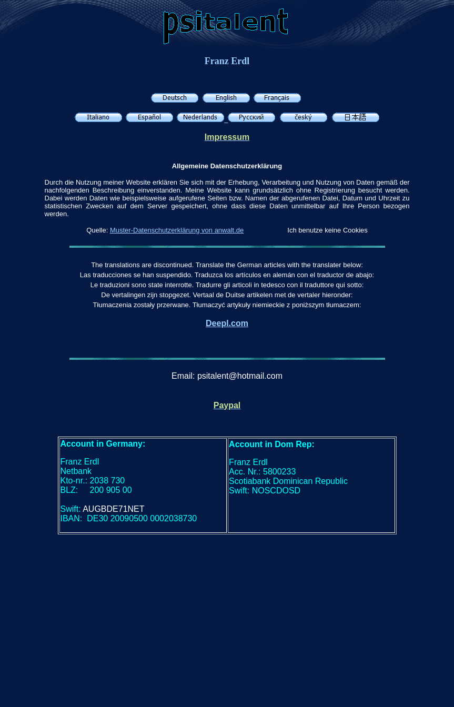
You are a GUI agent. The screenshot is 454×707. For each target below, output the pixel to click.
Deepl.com (227, 323)
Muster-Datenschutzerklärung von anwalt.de (177, 230)
